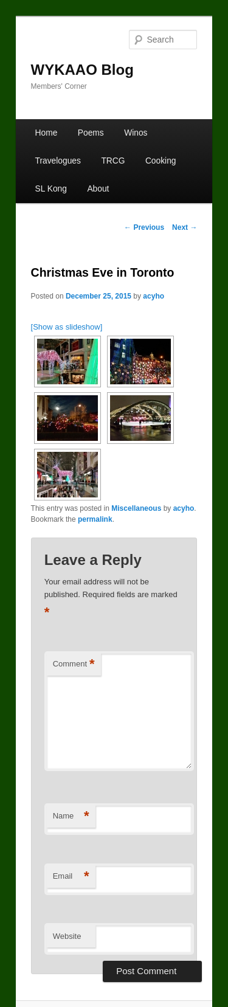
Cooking (160, 160)
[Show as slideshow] (67, 326)
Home (46, 132)
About (98, 188)
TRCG (113, 160)
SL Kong (51, 188)
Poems (91, 132)
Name (71, 816)
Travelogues (58, 160)
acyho (153, 296)
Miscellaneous (136, 508)
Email (71, 876)
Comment (74, 664)
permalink (95, 519)
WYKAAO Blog (82, 69)
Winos (135, 132)
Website (67, 936)
